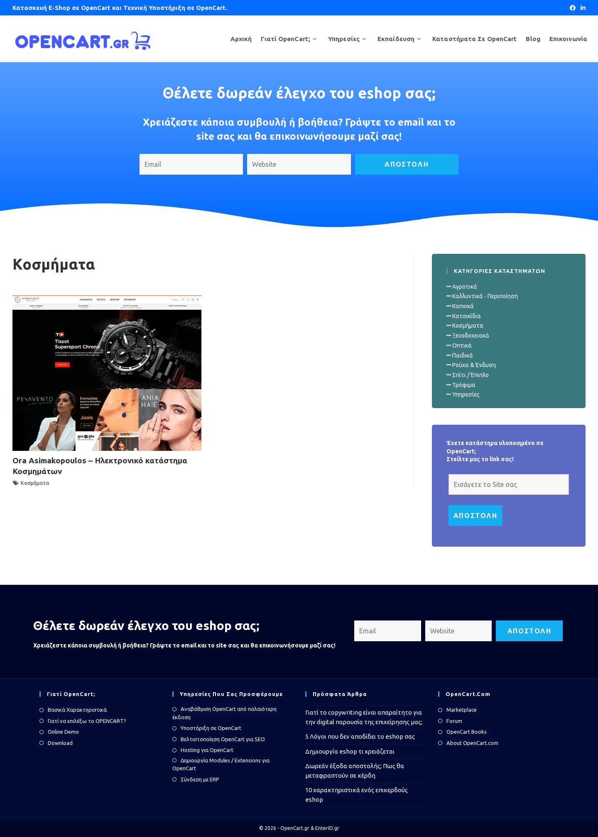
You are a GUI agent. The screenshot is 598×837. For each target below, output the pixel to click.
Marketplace (461, 710)
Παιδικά (462, 355)
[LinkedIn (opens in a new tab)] (582, 8)
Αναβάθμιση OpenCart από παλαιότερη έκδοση (224, 713)
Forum (454, 721)
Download (60, 743)
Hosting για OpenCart (207, 750)
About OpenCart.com (472, 743)
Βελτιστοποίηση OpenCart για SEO (223, 739)
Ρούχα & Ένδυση (474, 365)
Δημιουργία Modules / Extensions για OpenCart (221, 764)
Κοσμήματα (35, 483)
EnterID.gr (327, 828)
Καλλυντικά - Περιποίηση (485, 296)
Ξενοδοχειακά (470, 335)
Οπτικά (462, 345)
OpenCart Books (466, 732)
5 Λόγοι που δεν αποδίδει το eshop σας (360, 736)
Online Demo (63, 732)
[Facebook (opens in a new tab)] (572, 8)
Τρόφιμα (463, 385)
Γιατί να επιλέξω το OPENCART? (87, 721)
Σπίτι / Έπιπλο (470, 375)
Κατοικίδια (466, 316)
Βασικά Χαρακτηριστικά (77, 710)
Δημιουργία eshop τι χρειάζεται (350, 751)
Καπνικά (463, 306)
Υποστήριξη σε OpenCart (211, 728)
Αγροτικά (464, 286)
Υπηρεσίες (466, 394)
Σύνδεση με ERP (200, 779)
